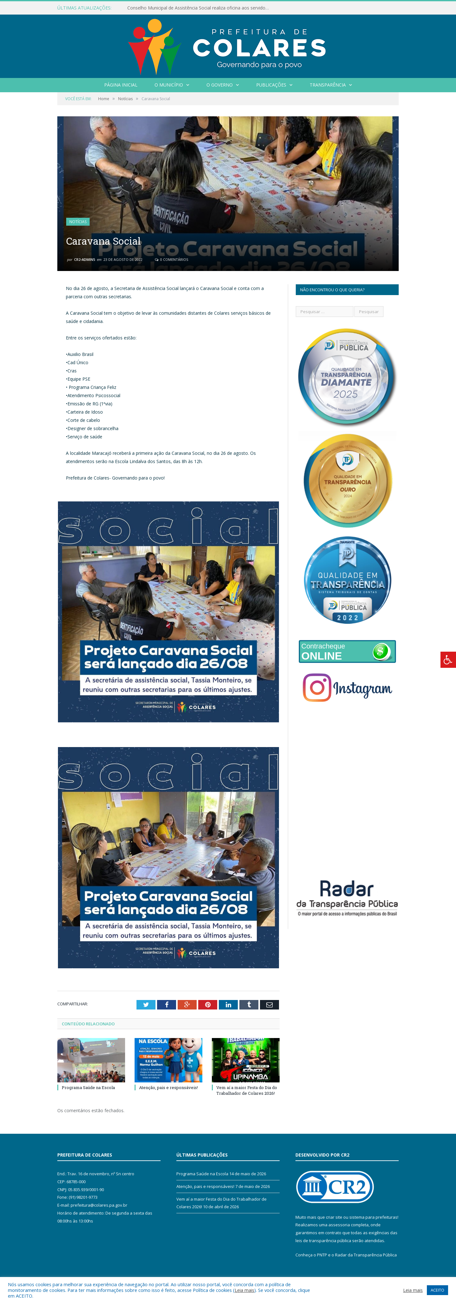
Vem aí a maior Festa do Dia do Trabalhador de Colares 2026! (246, 1090)
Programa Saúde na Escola (88, 1087)
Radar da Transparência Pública (366, 1255)
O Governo (219, 85)
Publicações (271, 85)
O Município (169, 85)
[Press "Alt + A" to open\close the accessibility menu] (448, 660)
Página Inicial (120, 85)
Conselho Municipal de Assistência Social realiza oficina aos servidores (199, 8)
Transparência (328, 85)
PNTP (322, 1255)
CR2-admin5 (84, 259)
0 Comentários (171, 259)
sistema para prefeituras (373, 1217)
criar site (334, 1217)
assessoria (339, 1225)
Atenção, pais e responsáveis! (168, 1087)
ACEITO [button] (437, 1290)
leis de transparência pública (323, 1240)
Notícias (77, 221)
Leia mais (244, 1290)
